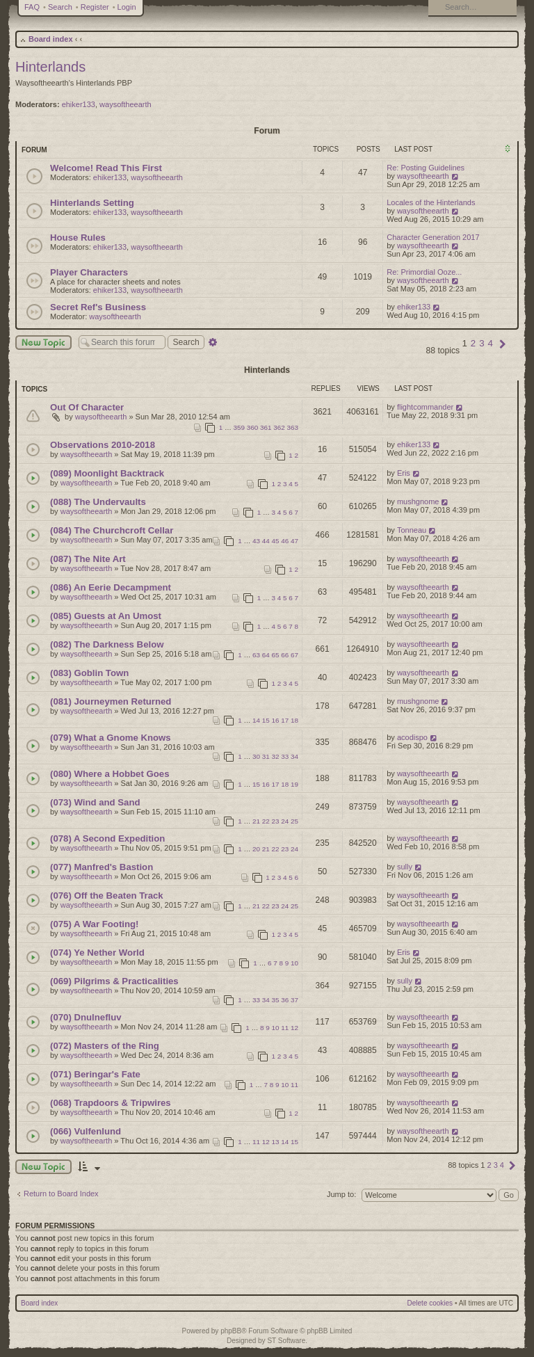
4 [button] (490, 343)
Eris (403, 473)
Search (60, 7)
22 (266, 821)
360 (252, 427)
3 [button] (481, 343)
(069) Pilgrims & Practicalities (114, 981)
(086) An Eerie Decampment (110, 587)
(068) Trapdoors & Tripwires (110, 1103)
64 (266, 655)
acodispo (412, 737)
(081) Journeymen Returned (110, 701)
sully (404, 866)
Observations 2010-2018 (102, 445)
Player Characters (89, 272)
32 (276, 756)
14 (256, 720)
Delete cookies (430, 1303)
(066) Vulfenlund (85, 1131)
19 (294, 784)
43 (256, 541)
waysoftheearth (125, 104)
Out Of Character (87, 407)
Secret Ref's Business (98, 307)
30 (256, 756)
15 (266, 720)
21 (256, 821)
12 (294, 1027)
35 (276, 1000)
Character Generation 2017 (433, 237)
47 (294, 541)
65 (276, 655)
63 (256, 655)
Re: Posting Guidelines (425, 167)
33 (285, 756)
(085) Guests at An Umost (105, 616)
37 (294, 1000)
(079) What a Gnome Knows (110, 737)
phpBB (230, 1331)
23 (276, 821)
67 (294, 655)
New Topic (43, 342)
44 (266, 541)
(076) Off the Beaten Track (106, 895)
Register (95, 7)
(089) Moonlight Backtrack (107, 473)
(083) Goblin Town (89, 673)
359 (239, 427)
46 (285, 541)
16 (276, 720)
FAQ (32, 7)
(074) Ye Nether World (97, 952)
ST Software (286, 1340)
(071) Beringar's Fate (95, 1074)
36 (285, 1000)
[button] (502, 343)
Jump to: (341, 1194)
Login (127, 7)
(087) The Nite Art (88, 559)
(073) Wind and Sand (95, 802)
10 (294, 963)
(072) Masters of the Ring (104, 1046)
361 (265, 427)
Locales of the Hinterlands (431, 202)
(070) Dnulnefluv (86, 1017)
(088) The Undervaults (98, 502)
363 (292, 427)
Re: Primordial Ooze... (424, 272)
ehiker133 (78, 104)
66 (285, 655)
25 (294, 821)
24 (285, 821)
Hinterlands (50, 66)
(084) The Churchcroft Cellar (111, 530)
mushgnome (418, 501)
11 (285, 1027)
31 (266, 756)
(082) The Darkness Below (106, 644)
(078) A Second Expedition (107, 838)
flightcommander (425, 407)
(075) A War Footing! (94, 924)
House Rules (78, 237)
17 (285, 720)
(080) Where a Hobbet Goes (109, 774)
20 (256, 849)
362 (278, 427)
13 (276, 1142)
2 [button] (473, 343)
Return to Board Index (61, 1193)
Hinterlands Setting (92, 203)
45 (276, 541)
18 (294, 720)
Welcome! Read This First (106, 168)
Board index (51, 39)
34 (294, 756)
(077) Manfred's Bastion (101, 867)
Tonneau (411, 530)
